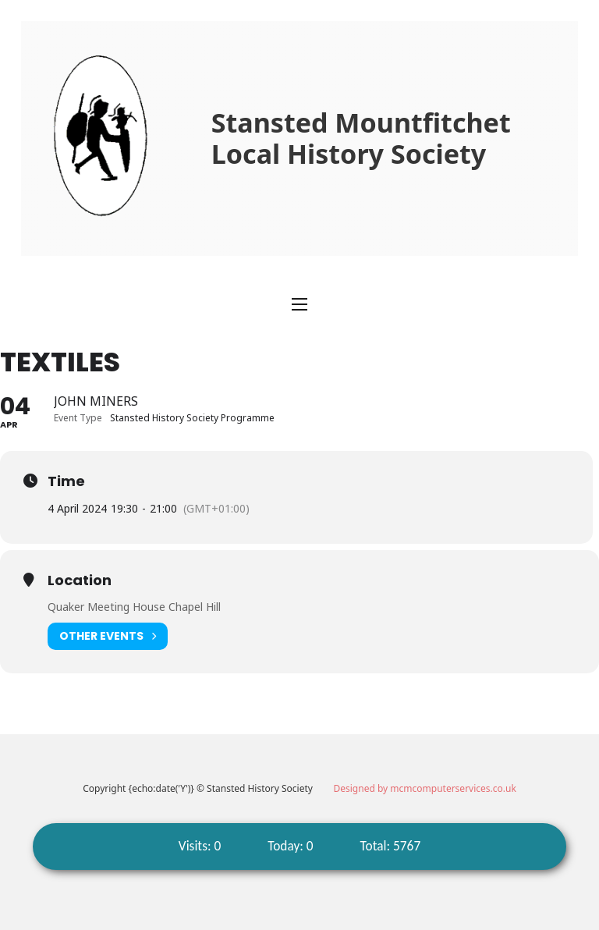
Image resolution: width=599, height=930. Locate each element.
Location (80, 580)
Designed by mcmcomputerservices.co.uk (425, 788)
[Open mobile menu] (299, 304)
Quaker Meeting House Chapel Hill (134, 606)
